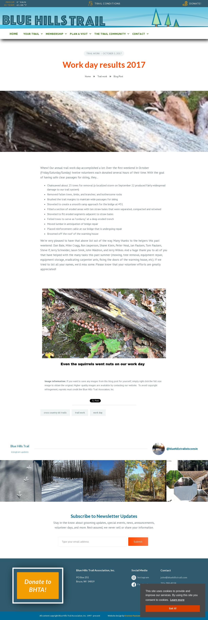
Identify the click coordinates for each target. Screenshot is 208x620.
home (14, 34)
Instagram (143, 580)
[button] (32, 34)
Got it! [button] (172, 608)
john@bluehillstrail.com (173, 580)
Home (88, 76)
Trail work (93, 53)
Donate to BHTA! (37, 588)
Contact (165, 573)
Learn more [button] (177, 600)
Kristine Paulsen (132, 615)
